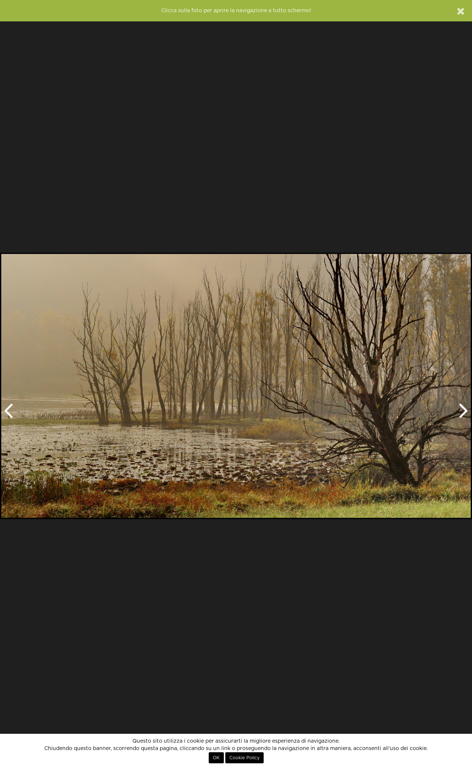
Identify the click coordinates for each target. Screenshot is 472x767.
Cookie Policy (244, 758)
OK (216, 758)
